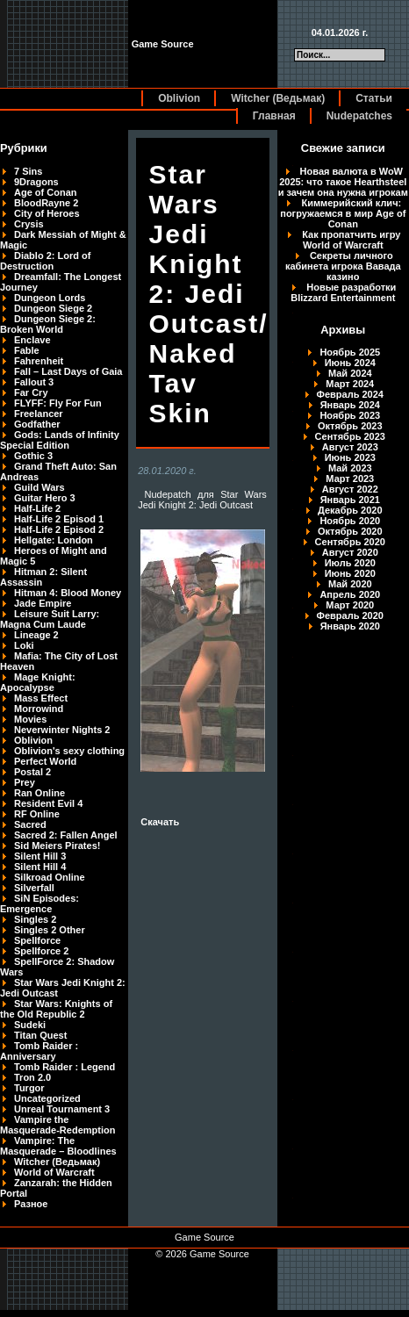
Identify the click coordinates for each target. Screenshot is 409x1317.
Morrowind (38, 708)
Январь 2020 (350, 626)
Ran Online (39, 793)
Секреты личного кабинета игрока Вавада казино (343, 266)
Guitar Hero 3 (44, 498)
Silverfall (34, 887)
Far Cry (31, 392)
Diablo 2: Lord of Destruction (45, 260)
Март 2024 (350, 383)
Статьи (373, 98)
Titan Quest (40, 1035)
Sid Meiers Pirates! (57, 845)
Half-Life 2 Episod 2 (59, 529)
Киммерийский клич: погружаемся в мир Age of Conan (342, 213)
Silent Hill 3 (40, 856)
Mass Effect (41, 698)
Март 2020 (350, 605)
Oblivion (179, 98)
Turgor (29, 1088)
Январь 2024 (350, 404)
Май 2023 (350, 468)
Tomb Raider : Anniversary (39, 1051)
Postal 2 (32, 771)
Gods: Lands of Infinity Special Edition (59, 439)
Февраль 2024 (350, 394)
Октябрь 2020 (350, 531)
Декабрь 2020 (350, 510)
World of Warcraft (54, 1172)
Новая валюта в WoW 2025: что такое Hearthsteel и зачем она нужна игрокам (343, 182)
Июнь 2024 (350, 362)
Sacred (30, 824)
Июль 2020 (350, 563)
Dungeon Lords (49, 297)
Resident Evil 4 (48, 803)
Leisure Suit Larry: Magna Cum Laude (49, 619)
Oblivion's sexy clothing (69, 750)
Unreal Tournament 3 (62, 1109)
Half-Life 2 (37, 508)
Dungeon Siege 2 (53, 308)
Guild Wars (39, 487)
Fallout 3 (34, 382)
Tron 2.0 (32, 1077)
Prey (24, 782)
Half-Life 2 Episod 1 (59, 519)
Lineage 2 (36, 635)
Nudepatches (359, 116)
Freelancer (38, 413)
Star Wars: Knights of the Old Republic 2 (56, 1008)
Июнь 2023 (350, 457)
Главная (274, 116)
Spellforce (37, 940)
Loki (24, 645)
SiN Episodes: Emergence (39, 903)
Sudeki (30, 1024)
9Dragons (36, 181)
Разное (30, 1203)
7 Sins (28, 171)
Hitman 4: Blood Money (67, 592)
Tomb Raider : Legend (64, 1067)
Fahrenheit (38, 361)
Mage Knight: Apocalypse (37, 682)
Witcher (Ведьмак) (278, 98)
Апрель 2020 (349, 594)
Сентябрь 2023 (350, 436)
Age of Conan (45, 192)
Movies (30, 719)
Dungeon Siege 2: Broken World (48, 324)
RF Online (37, 814)
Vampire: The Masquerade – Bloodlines (58, 1145)
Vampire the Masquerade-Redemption (57, 1124)
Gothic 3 (33, 455)
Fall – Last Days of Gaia (68, 371)
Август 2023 (350, 447)
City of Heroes (47, 213)
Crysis (29, 224)
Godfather (37, 424)
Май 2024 (350, 373)
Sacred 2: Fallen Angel (66, 835)
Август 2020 (350, 552)
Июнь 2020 (350, 573)
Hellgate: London (53, 540)
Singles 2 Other (49, 930)
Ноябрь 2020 (349, 520)
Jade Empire (42, 603)
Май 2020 (350, 584)
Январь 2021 (350, 499)
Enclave (32, 340)
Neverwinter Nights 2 (62, 729)
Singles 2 (35, 919)
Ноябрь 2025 (349, 352)
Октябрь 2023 (350, 426)
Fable (26, 350)
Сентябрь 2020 (350, 541)
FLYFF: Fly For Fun (58, 403)
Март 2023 (350, 478)
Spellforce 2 (41, 951)
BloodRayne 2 (46, 203)
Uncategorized (47, 1098)
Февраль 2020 (350, 615)
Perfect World (45, 761)
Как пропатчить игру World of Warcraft (351, 239)
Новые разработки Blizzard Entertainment (343, 292)
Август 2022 (350, 489)
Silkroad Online (49, 877)
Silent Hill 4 (40, 866)
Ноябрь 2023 (349, 415)
